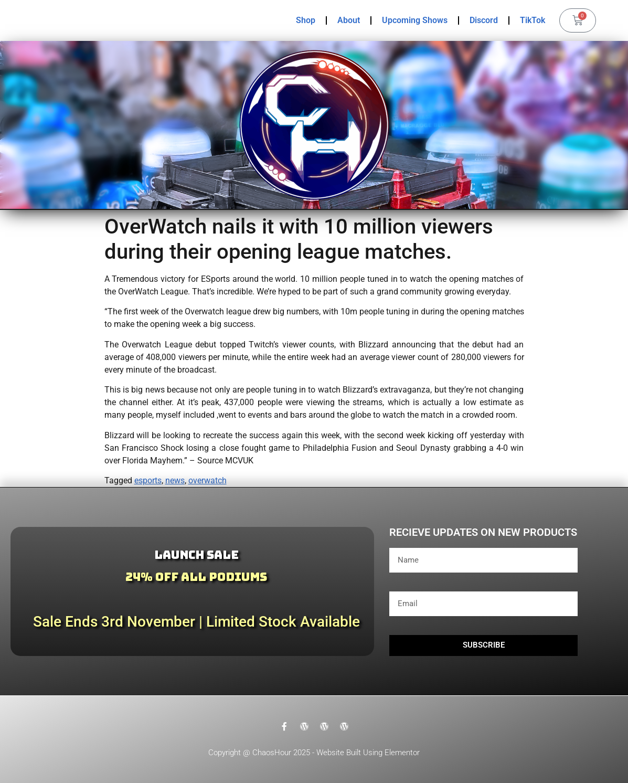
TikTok (532, 20)
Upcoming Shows (415, 20)
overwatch (207, 480)
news (175, 480)
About (348, 20)
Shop (305, 20)
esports (148, 480)
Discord (484, 20)
